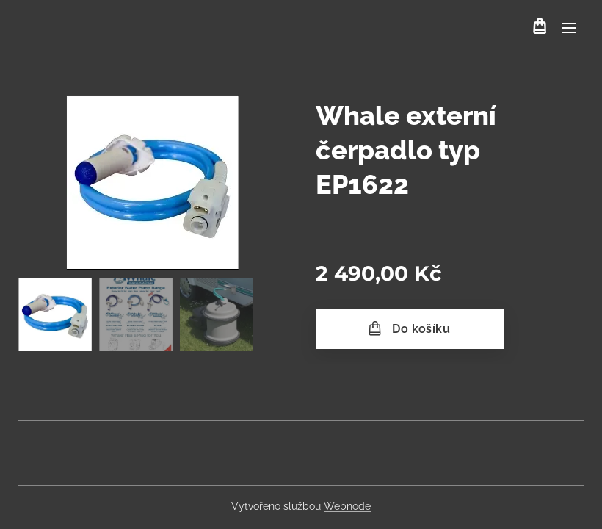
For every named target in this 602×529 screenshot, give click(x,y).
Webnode (347, 506)
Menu (569, 28)
